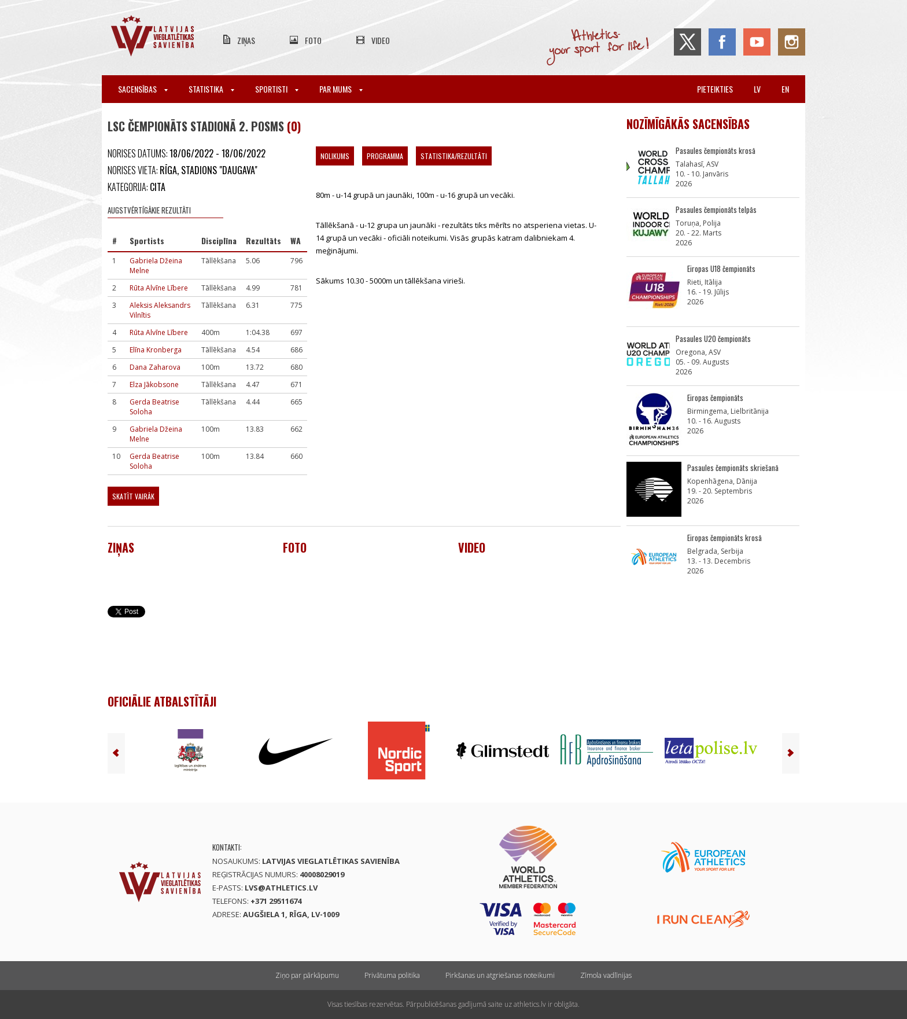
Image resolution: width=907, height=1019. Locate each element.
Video (380, 40)
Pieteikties (715, 89)
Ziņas (246, 40)
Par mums (341, 89)
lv (757, 89)
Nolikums (334, 156)
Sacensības (143, 89)
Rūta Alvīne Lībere (159, 288)
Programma (385, 156)
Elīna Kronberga (156, 350)
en (785, 89)
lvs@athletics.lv (281, 887)
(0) (294, 126)
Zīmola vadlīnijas (606, 975)
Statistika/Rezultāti (454, 156)
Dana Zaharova (155, 367)
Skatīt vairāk (133, 496)
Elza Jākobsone (154, 384)
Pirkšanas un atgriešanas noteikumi (500, 975)
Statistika (211, 89)
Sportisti (276, 89)
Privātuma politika (392, 975)
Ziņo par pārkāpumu (307, 975)
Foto (313, 40)
